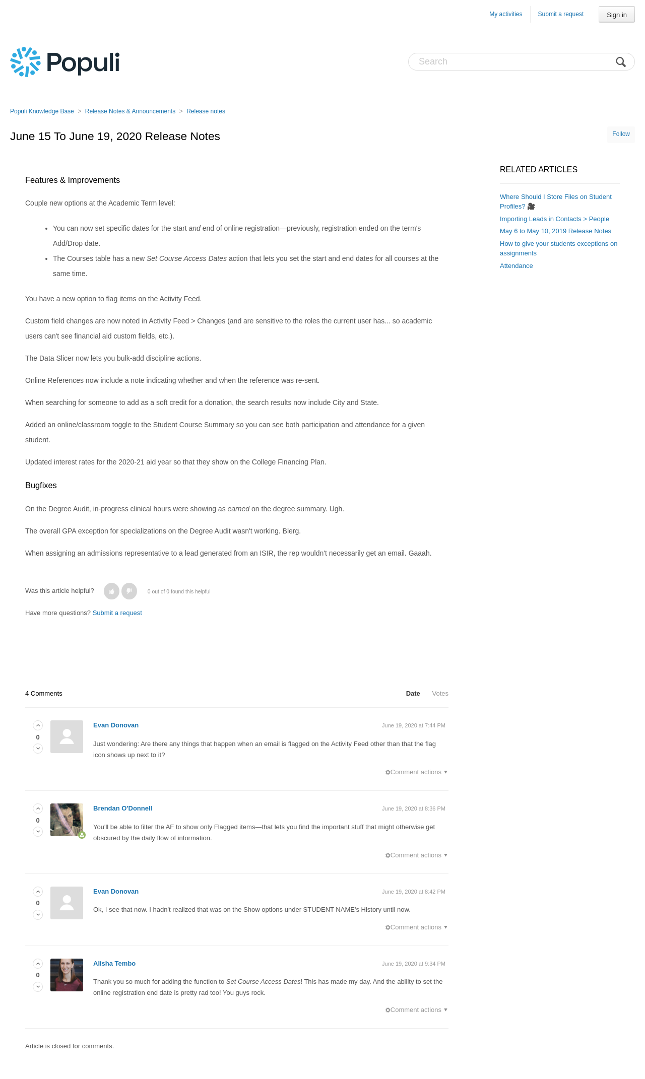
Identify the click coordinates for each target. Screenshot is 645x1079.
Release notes (205, 111)
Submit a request (561, 14)
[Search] (521, 62)
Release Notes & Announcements (130, 111)
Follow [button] (621, 134)
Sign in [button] (617, 15)
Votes (440, 693)
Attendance (516, 265)
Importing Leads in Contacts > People (554, 219)
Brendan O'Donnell (122, 808)
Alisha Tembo (114, 963)
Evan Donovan (116, 725)
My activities (505, 14)
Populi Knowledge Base (42, 111)
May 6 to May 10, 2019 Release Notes (555, 231)
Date (413, 693)
